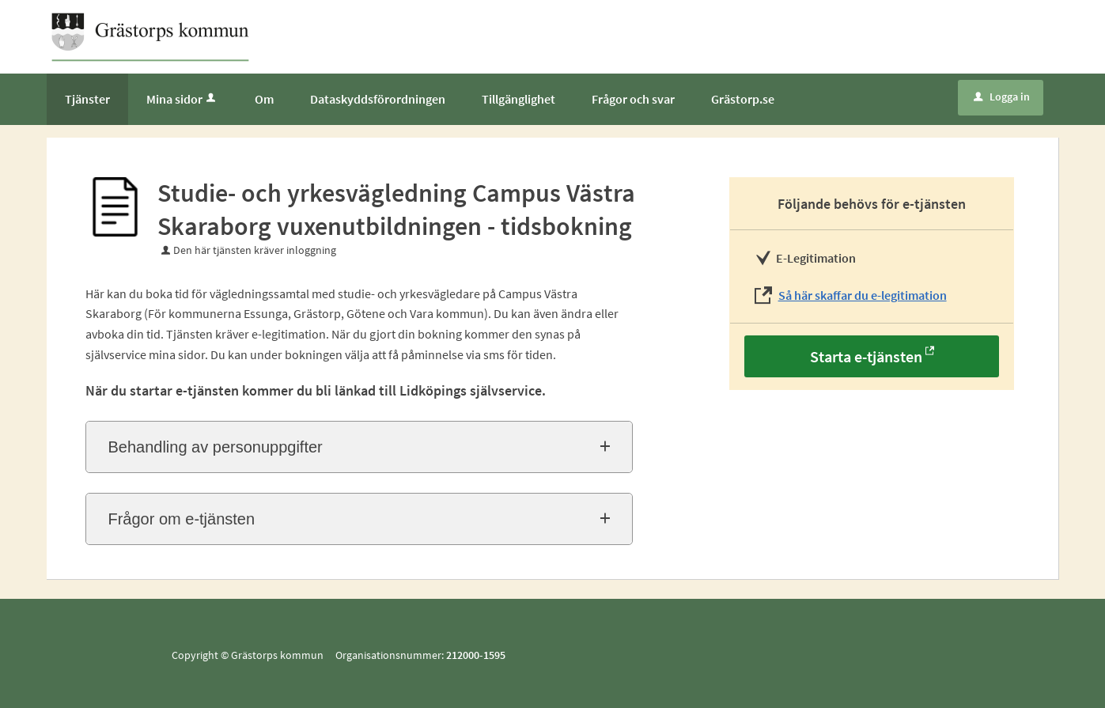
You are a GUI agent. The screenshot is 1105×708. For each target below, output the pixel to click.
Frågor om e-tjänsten (181, 519)
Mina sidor (182, 99)
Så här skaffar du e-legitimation (862, 295)
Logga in (1002, 96)
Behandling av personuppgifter (215, 447)
